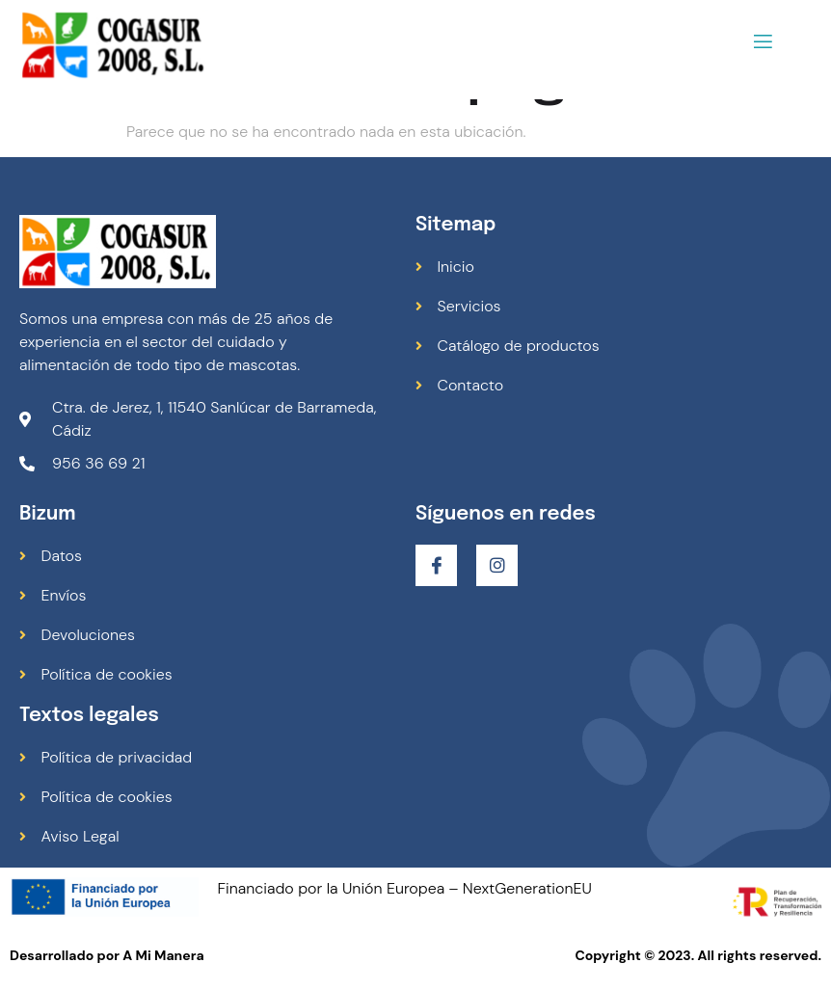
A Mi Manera (162, 955)
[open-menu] (763, 45)
